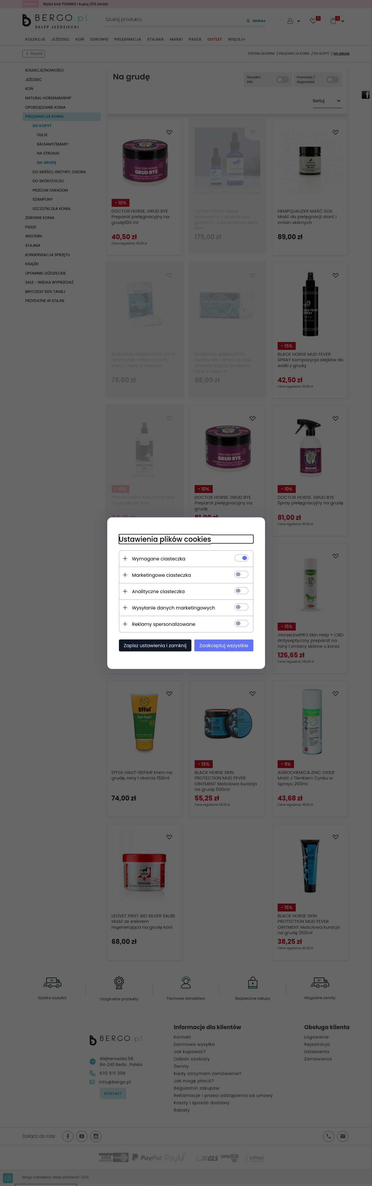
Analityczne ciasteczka (158, 591)
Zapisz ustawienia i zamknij (155, 645)
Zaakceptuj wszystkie (223, 645)
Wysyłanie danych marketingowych (173, 607)
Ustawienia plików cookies (165, 539)
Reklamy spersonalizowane (163, 624)
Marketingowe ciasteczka (161, 575)
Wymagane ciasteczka (159, 558)
